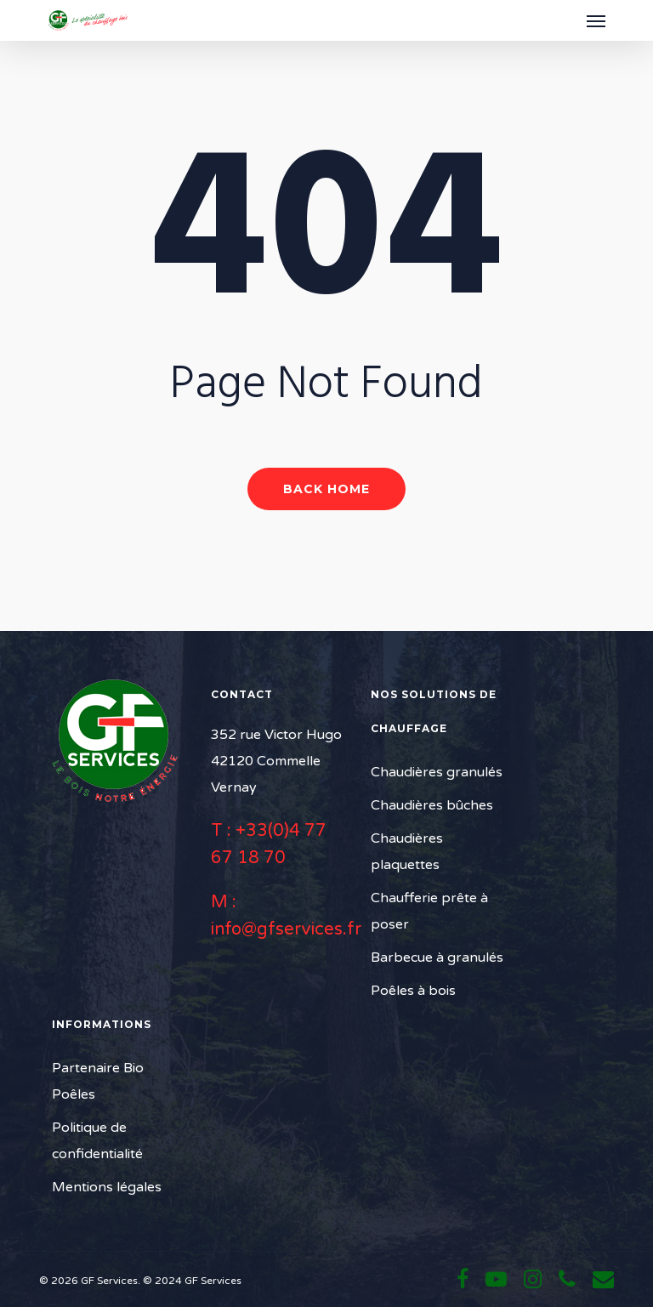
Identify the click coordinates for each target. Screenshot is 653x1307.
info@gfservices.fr (286, 929)
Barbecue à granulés (437, 957)
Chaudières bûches (432, 805)
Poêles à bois (413, 990)
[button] (596, 20)
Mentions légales (107, 1187)
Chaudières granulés (437, 772)
